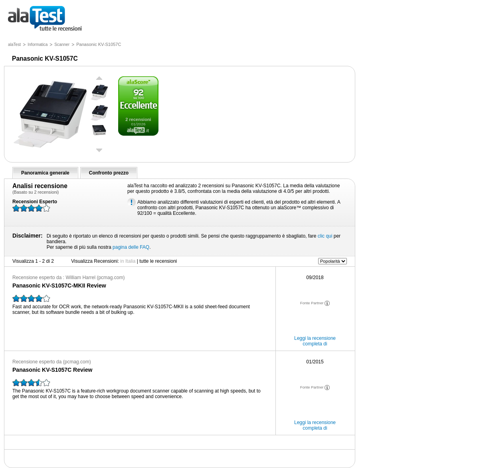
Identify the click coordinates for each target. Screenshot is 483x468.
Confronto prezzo (109, 173)
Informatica (38, 44)
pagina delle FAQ (131, 247)
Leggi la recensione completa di (315, 341)
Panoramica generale (45, 173)
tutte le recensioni (45, 19)
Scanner (61, 44)
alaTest (14, 44)
